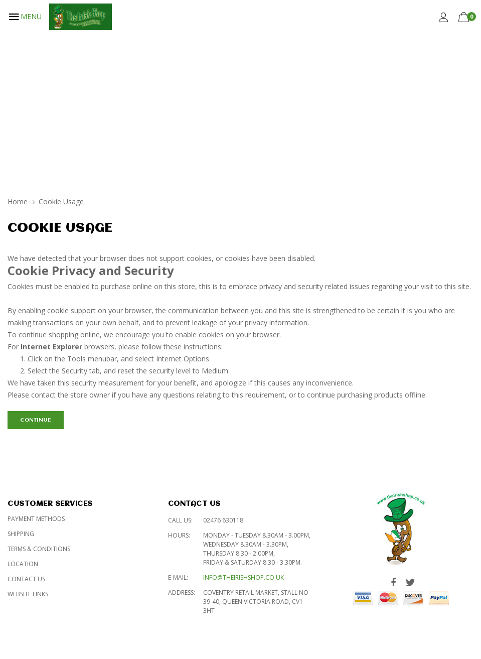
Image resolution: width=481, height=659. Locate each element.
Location (23, 564)
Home (18, 201)
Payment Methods (36, 518)
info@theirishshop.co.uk (243, 577)
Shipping (21, 534)
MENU (25, 16)
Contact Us (26, 579)
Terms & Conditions (39, 549)
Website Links (28, 594)
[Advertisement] (240, 109)
